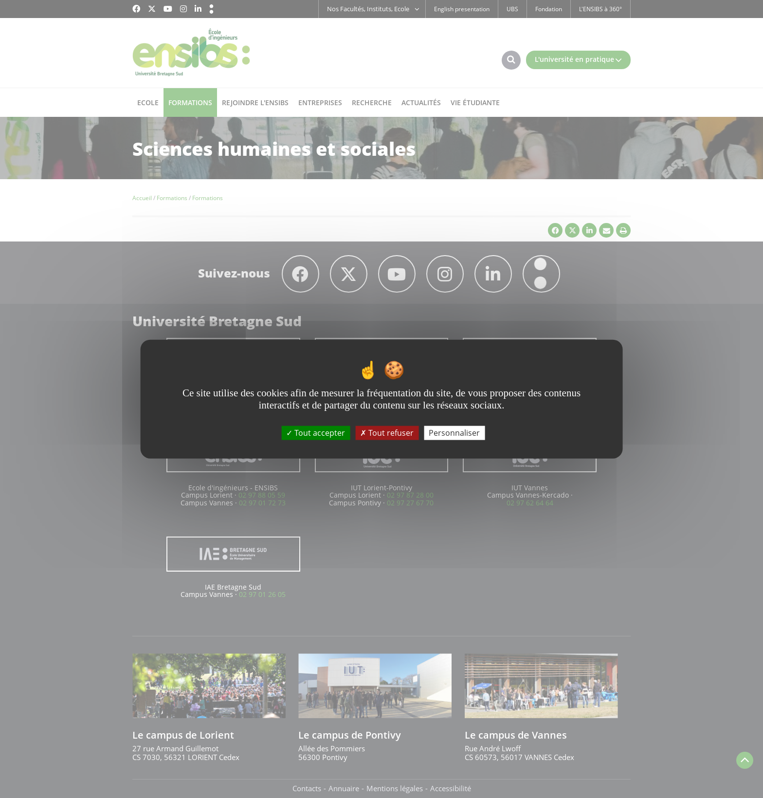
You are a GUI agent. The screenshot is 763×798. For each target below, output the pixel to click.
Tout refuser (387, 432)
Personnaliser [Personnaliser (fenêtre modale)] (454, 432)
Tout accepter (315, 432)
